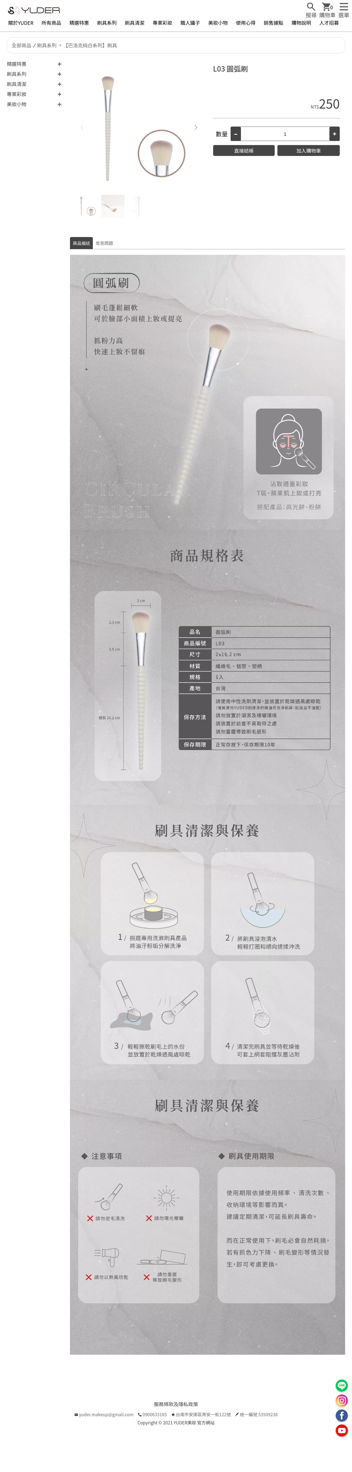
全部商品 (21, 45)
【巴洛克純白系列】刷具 (90, 45)
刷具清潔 (135, 22)
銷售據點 (273, 22)
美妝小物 (218, 22)
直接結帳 (244, 150)
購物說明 (301, 22)
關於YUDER (20, 22)
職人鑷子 (190, 22)
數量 (222, 133)
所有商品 (51, 22)
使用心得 (246, 22)
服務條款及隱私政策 (176, 1404)
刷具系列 (107, 22)
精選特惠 (79, 22)
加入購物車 (308, 150)
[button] (196, 128)
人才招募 (329, 22)
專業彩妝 (162, 22)
